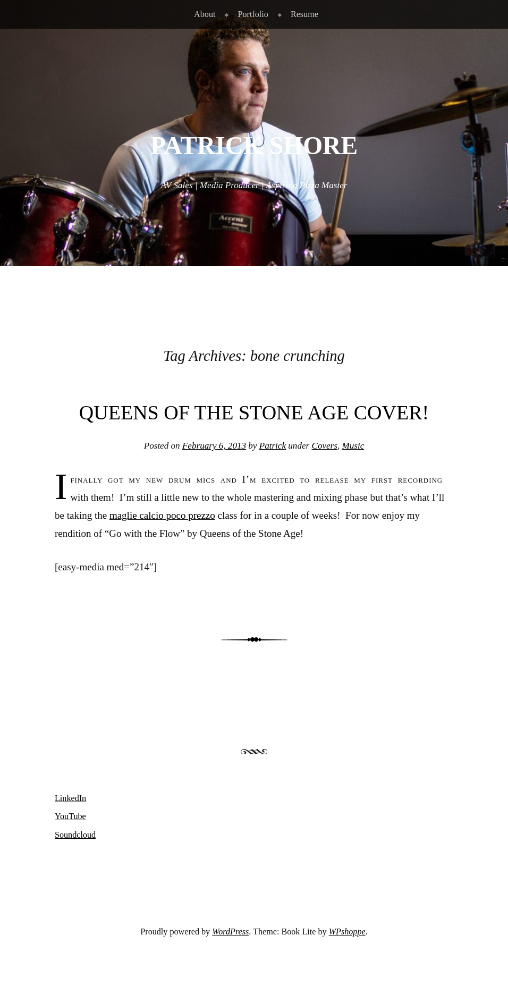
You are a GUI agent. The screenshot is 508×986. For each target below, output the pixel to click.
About (204, 14)
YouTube (70, 816)
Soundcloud (75, 834)
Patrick (272, 446)
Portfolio (253, 14)
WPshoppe (347, 931)
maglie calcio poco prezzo (162, 515)
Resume (304, 14)
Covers (324, 446)
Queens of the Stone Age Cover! (254, 412)
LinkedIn (70, 798)
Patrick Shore (254, 145)
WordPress (230, 931)
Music (353, 446)
